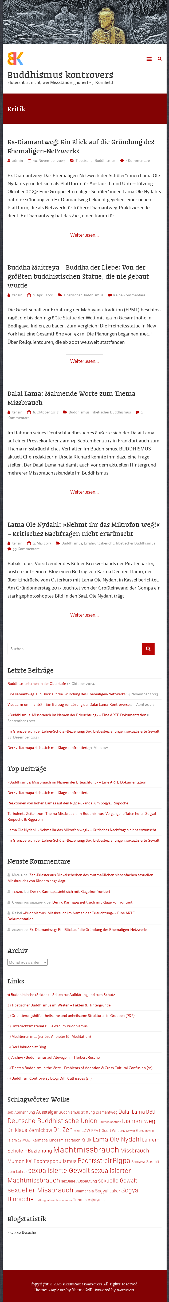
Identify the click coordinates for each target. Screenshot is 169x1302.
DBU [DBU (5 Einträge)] (150, 1111)
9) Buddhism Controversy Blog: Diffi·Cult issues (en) (49, 1078)
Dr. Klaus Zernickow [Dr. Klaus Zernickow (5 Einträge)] (29, 1129)
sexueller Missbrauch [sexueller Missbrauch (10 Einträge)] (40, 1189)
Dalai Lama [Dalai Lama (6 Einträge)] (132, 1111)
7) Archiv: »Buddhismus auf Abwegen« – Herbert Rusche (53, 1057)
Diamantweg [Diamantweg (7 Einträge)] (138, 1121)
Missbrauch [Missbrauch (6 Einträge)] (134, 1150)
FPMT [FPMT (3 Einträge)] (96, 1130)
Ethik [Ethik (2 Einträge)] (77, 1131)
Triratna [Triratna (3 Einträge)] (80, 1199)
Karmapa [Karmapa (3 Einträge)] (40, 1140)
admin (17, 160)
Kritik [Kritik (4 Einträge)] (86, 1140)
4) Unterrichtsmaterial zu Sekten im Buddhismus (47, 1026)
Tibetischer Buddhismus (95, 160)
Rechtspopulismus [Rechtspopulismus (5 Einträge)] (55, 1161)
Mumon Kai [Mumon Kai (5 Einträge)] (20, 1161)
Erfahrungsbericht (99, 543)
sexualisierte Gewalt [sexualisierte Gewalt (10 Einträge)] (59, 1170)
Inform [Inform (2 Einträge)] (149, 1131)
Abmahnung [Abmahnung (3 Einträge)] (24, 1112)
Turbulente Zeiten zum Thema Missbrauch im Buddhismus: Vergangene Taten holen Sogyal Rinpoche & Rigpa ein (81, 816)
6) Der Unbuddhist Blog (26, 1047)
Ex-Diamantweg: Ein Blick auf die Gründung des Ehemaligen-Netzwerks (80, 146)
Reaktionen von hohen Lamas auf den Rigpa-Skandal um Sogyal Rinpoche (67, 803)
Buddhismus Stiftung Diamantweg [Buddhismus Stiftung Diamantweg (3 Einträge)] (88, 1112)
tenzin (17, 295)
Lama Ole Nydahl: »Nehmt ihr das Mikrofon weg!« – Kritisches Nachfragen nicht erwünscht (83, 529)
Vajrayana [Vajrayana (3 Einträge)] (96, 1199)
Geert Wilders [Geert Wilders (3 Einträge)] (113, 1130)
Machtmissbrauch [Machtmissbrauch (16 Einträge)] (86, 1149)
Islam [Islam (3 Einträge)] (12, 1140)
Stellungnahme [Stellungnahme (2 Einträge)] (44, 1200)
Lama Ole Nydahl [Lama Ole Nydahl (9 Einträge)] (117, 1139)
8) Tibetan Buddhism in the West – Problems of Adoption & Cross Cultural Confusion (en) (79, 1067)
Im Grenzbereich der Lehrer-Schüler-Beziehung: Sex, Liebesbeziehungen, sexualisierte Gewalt (83, 731)
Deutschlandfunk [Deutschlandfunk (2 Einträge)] (110, 1122)
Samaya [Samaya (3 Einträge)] (138, 1161)
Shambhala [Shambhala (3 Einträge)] (84, 1190)
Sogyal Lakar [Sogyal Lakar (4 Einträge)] (107, 1190)
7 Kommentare (137, 160)
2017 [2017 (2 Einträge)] (10, 1113)
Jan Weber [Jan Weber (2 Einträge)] (25, 1141)
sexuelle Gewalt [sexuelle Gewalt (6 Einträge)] (117, 1180)
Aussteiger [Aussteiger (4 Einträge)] (47, 1112)
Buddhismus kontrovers (60, 74)
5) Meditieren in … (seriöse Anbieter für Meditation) (49, 1036)
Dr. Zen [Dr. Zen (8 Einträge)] (63, 1129)
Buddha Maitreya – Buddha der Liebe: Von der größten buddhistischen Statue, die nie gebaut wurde (78, 276)
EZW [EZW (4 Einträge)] (85, 1130)
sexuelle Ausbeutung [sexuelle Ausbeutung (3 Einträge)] (79, 1181)
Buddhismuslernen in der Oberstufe (36, 684)
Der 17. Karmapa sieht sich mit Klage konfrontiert (47, 748)
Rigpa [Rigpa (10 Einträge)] (121, 1160)
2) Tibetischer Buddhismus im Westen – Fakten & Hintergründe (59, 1005)
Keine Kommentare (129, 295)
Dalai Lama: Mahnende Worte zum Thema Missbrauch (71, 398)
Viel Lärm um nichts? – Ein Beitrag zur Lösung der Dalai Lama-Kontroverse (68, 704)
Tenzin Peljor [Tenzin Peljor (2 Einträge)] (64, 1200)
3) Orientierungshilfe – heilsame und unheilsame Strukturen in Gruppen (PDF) (71, 1015)
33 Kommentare (26, 549)
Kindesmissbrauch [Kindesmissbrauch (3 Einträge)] (64, 1140)
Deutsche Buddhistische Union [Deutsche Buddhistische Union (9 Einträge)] (52, 1120)
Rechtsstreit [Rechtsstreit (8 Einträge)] (95, 1160)
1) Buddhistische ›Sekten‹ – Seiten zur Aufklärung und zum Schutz (61, 994)
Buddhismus (79, 412)
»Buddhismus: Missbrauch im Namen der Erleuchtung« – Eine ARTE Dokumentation (76, 715)
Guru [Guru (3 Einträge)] (140, 1130)
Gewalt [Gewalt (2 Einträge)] (130, 1131)
